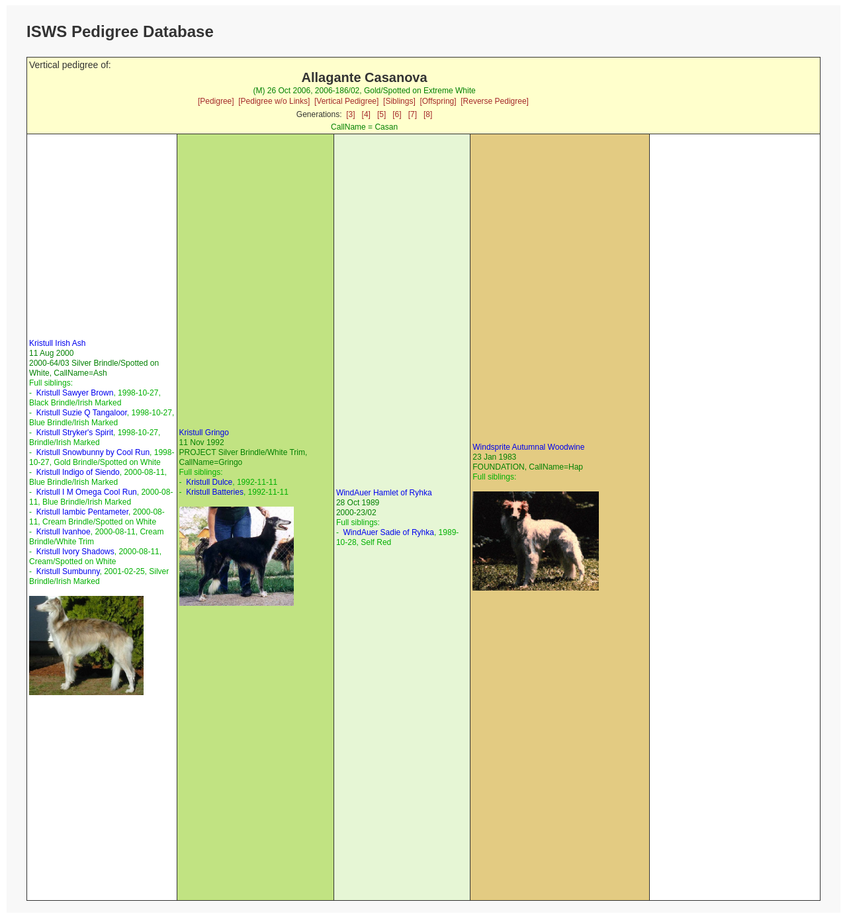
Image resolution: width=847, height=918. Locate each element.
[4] (366, 114)
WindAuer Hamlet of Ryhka (384, 492)
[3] (350, 114)
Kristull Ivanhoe (63, 531)
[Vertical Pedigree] (346, 101)
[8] (428, 114)
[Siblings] (399, 101)
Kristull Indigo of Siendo (78, 472)
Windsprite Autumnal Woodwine (528, 447)
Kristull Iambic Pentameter (82, 512)
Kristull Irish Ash (57, 343)
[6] (396, 114)
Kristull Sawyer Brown (75, 392)
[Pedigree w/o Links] (274, 101)
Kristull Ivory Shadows (75, 551)
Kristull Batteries (215, 492)
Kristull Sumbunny (68, 571)
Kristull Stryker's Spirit (74, 432)
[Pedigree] (216, 101)
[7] (412, 114)
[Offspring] (438, 101)
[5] (381, 114)
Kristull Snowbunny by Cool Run (93, 452)
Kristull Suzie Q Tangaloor (81, 412)
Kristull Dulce (209, 482)
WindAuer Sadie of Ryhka (388, 532)
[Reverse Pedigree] (495, 101)
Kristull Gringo (204, 432)
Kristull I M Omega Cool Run (86, 492)
